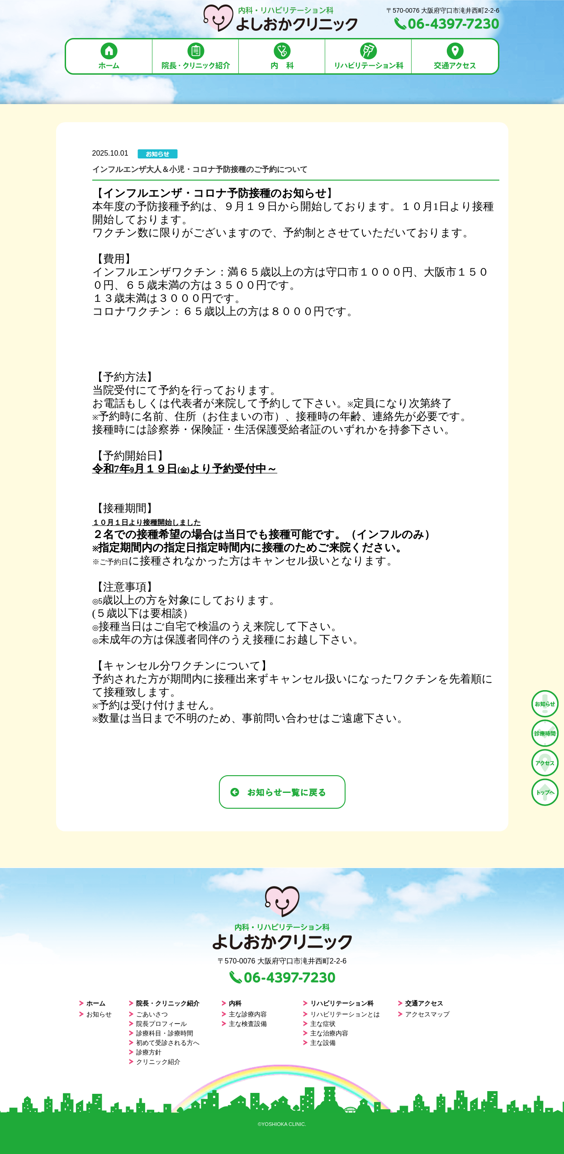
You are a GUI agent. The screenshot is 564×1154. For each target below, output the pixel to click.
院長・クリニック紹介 (163, 1003)
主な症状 (319, 1023)
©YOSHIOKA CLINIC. (282, 1124)
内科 (231, 1003)
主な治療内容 (325, 1033)
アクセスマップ (424, 1014)
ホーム (92, 1003)
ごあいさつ (148, 1014)
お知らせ (95, 1014)
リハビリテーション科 (338, 1003)
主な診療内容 (244, 1014)
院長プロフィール (157, 1023)
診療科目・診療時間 (160, 1033)
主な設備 (319, 1042)
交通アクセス (420, 1003)
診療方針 (144, 1052)
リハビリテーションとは (341, 1014)
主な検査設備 (244, 1023)
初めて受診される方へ (163, 1042)
